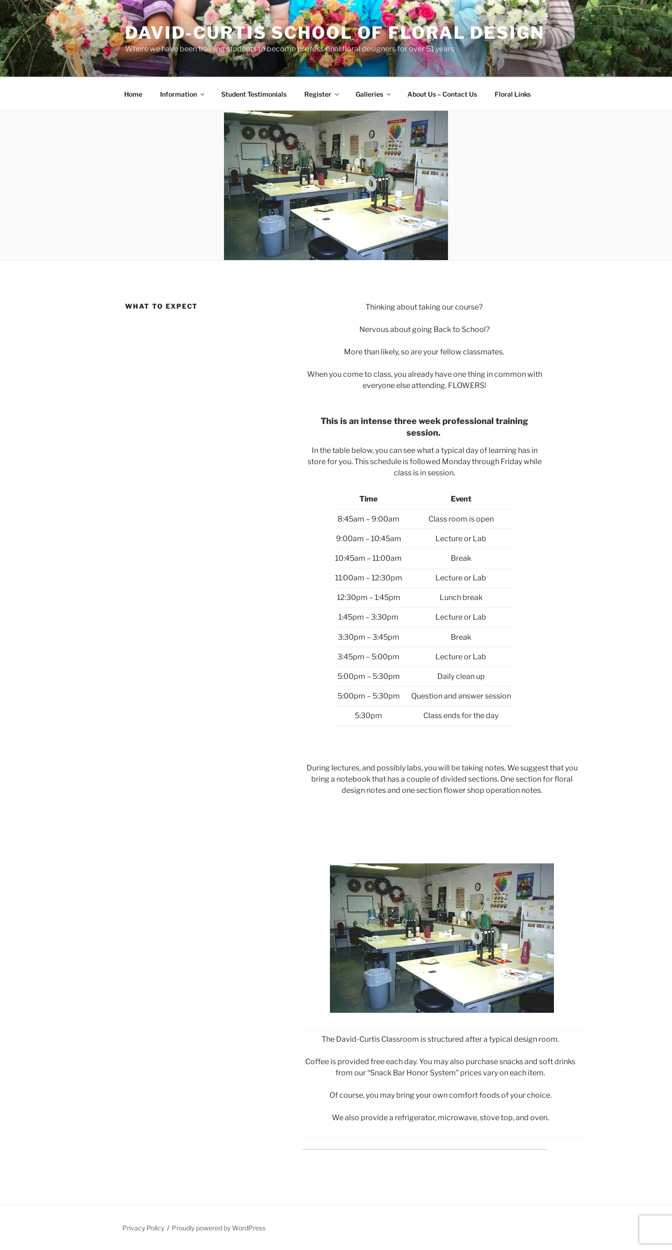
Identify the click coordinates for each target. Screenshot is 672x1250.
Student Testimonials (254, 94)
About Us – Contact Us (442, 94)
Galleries (374, 94)
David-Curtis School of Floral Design (335, 32)
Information (183, 94)
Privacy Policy (143, 1228)
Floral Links (513, 94)
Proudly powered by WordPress (219, 1228)
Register (322, 94)
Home (133, 94)
